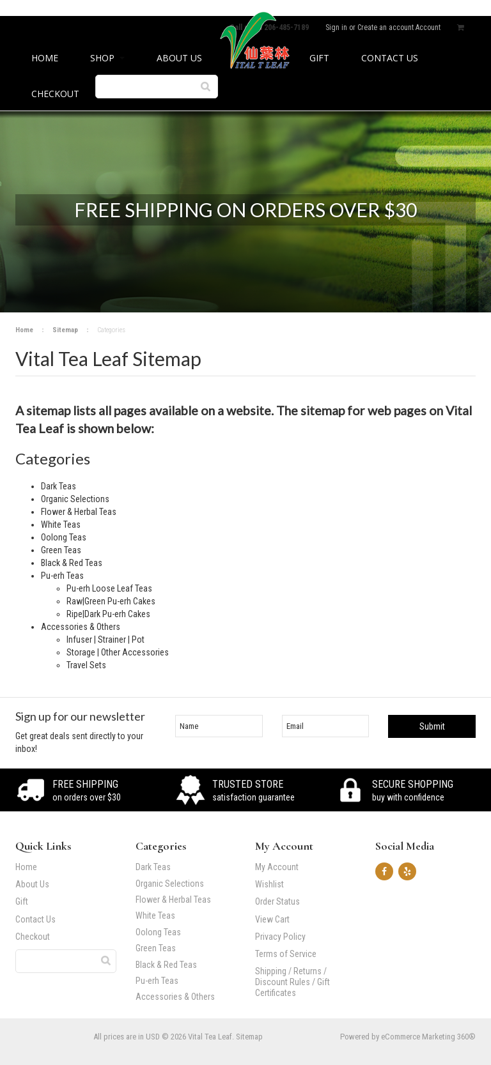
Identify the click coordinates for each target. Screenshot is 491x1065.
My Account (277, 867)
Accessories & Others (183, 997)
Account (428, 27)
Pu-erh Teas (183, 981)
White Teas (155, 916)
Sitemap (65, 330)
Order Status (277, 901)
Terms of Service (285, 954)
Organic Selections (170, 884)
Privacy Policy (280, 936)
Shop (107, 58)
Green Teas (156, 948)
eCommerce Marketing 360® (428, 1036)
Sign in (336, 27)
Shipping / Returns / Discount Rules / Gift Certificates (292, 982)
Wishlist (269, 884)
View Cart (272, 919)
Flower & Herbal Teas (173, 900)
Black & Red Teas (166, 965)
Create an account (385, 27)
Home (24, 330)
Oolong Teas (158, 932)
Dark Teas (153, 867)
